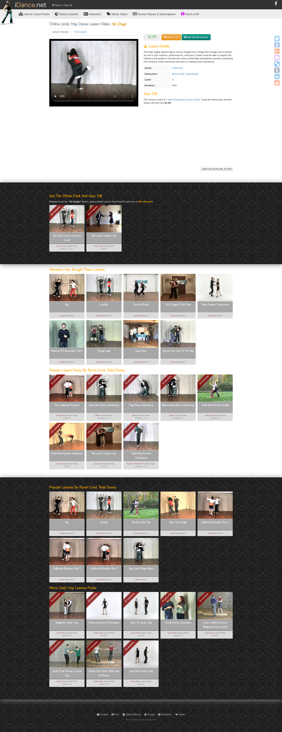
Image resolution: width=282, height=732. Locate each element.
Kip (67, 305)
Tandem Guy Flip (140, 522)
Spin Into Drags (178, 522)
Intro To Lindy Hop (141, 623)
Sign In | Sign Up (62, 5)
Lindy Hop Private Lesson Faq (67, 673)
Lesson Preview (60, 32)
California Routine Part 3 (215, 522)
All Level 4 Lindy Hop (104, 236)
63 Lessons (55, 210)
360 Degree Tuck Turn (178, 305)
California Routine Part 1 (104, 569)
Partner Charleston (135, 464)
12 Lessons (55, 428)
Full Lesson (81, 32)
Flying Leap (104, 351)
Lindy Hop (177, 68)
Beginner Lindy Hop (66, 623)
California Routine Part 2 (67, 569)
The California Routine (66, 405)
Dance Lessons (66, 14)
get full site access (196, 37)
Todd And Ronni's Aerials (215, 405)
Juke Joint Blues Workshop (104, 405)
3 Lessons (93, 380)
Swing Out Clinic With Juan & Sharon (103, 673)
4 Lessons (130, 380)
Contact (102, 714)
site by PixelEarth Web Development (141, 720)
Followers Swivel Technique (103, 623)
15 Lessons (55, 645)
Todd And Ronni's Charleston (141, 456)
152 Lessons (93, 428)
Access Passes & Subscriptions (154, 14)
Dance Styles (117, 14)
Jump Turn (141, 351)
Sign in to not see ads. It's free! (217, 169)
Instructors (92, 14)
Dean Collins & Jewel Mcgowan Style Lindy (215, 625)
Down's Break (141, 305)
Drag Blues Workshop (140, 405)
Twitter (180, 714)
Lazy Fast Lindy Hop (141, 671)
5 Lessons (167, 380)
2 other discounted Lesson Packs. (184, 99)
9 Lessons (56, 597)
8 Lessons (56, 380)
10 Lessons (92, 645)
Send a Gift (190, 13)
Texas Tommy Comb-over (215, 305)
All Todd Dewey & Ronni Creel (67, 238)
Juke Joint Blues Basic (141, 569)
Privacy (149, 714)
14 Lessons (203, 379)
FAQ (115, 714)
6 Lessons (130, 428)
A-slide (104, 305)
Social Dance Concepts (178, 623)
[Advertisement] (141, 141)
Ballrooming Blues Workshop (178, 405)
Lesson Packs (34, 14)
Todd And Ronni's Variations (67, 453)
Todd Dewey (192, 74)
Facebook (164, 714)
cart (171, 37)
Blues (98, 415)
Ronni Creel (178, 74)
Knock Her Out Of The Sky (178, 351)
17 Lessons (129, 597)
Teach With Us (131, 714)
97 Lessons (92, 210)
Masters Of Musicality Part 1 (67, 351)
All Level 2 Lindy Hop (104, 453)
